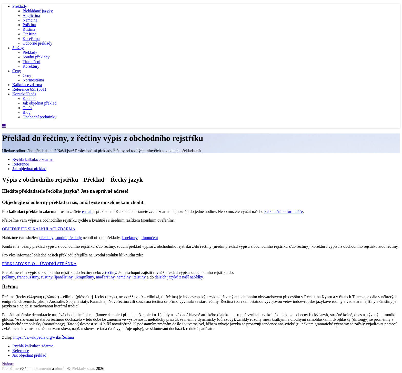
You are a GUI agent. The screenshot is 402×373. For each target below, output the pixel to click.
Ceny (16, 71)
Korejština (31, 38)
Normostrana (33, 80)
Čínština (29, 34)
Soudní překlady (36, 57)
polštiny (8, 277)
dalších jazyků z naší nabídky (179, 277)
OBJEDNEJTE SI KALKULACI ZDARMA (38, 229)
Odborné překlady (37, 43)
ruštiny (46, 277)
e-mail (87, 211)
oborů (59, 368)
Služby (18, 48)
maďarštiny (105, 277)
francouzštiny (28, 277)
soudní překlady (68, 237)
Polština (29, 25)
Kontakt (29, 98)
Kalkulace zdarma (27, 84)
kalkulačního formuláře (283, 211)
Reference (29, 89)
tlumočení (150, 237)
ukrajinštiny (84, 277)
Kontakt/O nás (24, 94)
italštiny (139, 277)
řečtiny (110, 272)
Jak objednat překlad (39, 103)
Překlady (19, 6)
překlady (46, 237)
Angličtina (31, 15)
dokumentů (42, 368)
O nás (27, 108)
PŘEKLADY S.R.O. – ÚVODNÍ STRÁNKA (39, 264)
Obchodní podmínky (39, 117)
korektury (130, 237)
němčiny (123, 277)
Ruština (29, 29)
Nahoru (8, 364)
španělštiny (63, 277)
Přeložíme (10, 368)
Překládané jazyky (38, 11)
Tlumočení (31, 61)
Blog (27, 112)
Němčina (30, 20)
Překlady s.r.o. (83, 368)
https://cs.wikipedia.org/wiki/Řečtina (43, 337)
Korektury (31, 66)
